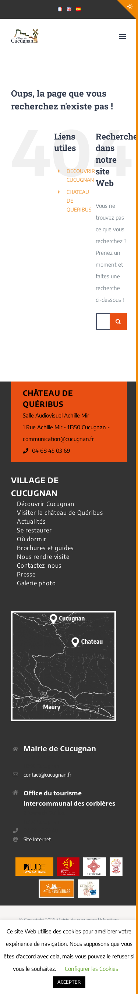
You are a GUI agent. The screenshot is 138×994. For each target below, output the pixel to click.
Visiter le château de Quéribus (60, 512)
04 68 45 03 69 (51, 450)
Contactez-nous (39, 565)
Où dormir (31, 539)
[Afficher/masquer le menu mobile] (123, 36)
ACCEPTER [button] (69, 982)
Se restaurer (34, 530)
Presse (26, 574)
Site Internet (37, 839)
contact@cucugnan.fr (47, 774)
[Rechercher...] (103, 321)
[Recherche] (118, 321)
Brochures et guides (45, 548)
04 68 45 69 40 (41, 830)
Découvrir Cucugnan (45, 503)
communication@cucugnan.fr (58, 438)
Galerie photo (36, 583)
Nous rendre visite (43, 556)
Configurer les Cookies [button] (91, 968)
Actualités (31, 521)
